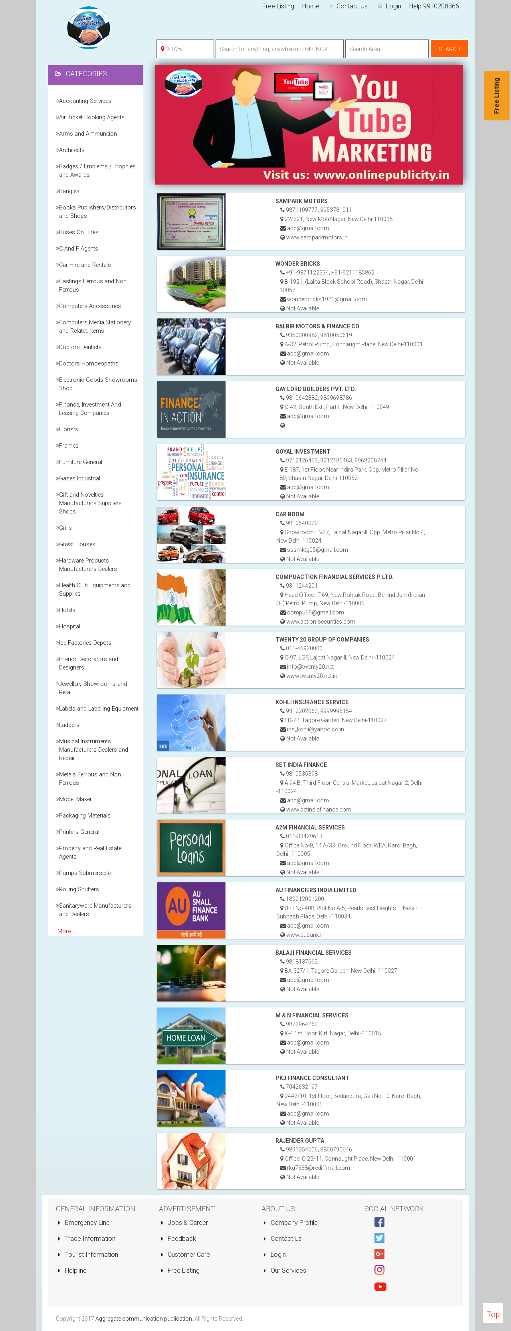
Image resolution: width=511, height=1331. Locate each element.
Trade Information (86, 1238)
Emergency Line (83, 1222)
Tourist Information (87, 1254)
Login (388, 6)
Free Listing (278, 6)
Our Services (284, 1270)
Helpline (72, 1270)
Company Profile (290, 1222)
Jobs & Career (184, 1222)
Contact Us (347, 6)
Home (310, 6)
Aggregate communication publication (143, 1318)
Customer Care (185, 1254)
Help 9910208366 (434, 6)
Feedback (178, 1238)
